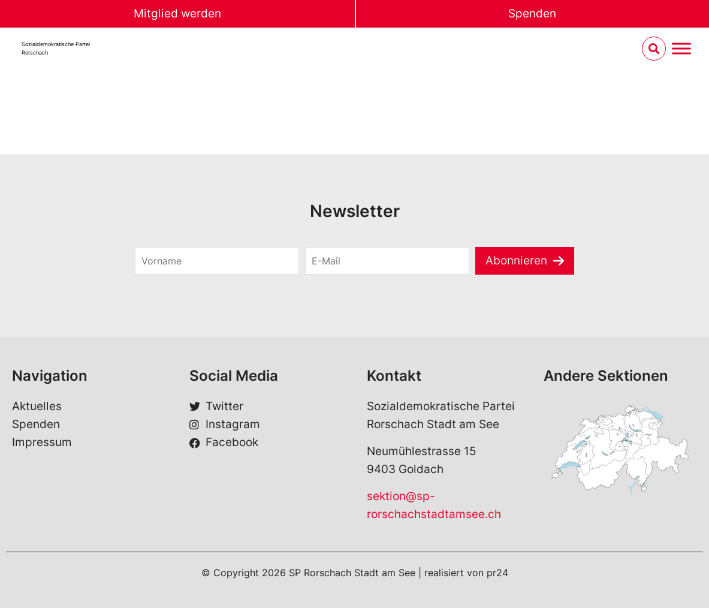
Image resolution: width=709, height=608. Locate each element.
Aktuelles (37, 406)
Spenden (532, 13)
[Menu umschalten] (681, 49)
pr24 (497, 573)
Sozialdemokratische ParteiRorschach (56, 48)
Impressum (42, 442)
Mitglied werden (177, 13)
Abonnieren (516, 260)
